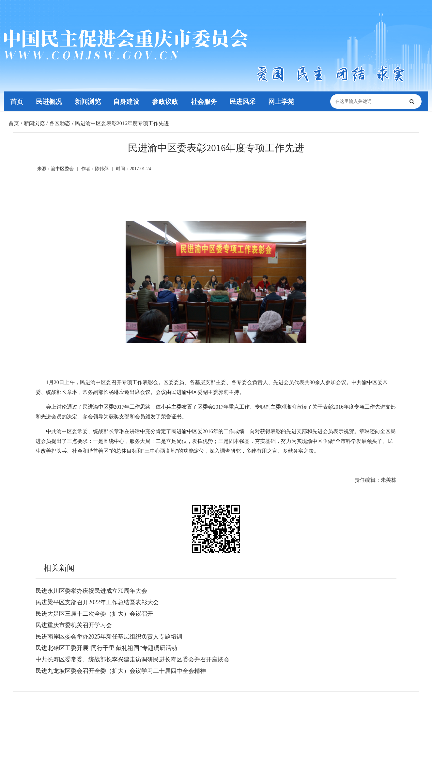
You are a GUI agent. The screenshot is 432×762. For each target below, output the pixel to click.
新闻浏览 (89, 101)
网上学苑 (284, 101)
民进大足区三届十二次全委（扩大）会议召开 (94, 613)
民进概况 (50, 101)
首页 (16, 101)
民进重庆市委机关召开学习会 (74, 625)
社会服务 (206, 101)
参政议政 (167, 101)
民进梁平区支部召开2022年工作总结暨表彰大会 (97, 602)
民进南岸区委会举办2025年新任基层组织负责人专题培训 (109, 636)
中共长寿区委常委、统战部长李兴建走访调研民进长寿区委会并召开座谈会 (132, 659)
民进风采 (245, 101)
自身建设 (128, 101)
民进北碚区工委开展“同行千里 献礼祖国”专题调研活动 (106, 648)
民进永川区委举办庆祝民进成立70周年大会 (91, 591)
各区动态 (59, 123)
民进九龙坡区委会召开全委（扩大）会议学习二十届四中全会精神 (121, 671)
